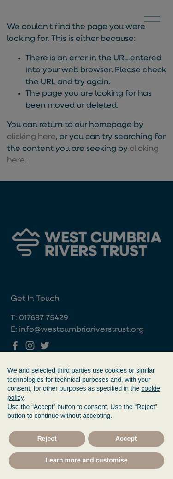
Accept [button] (126, 438)
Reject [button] (47, 438)
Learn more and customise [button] (86, 460)
